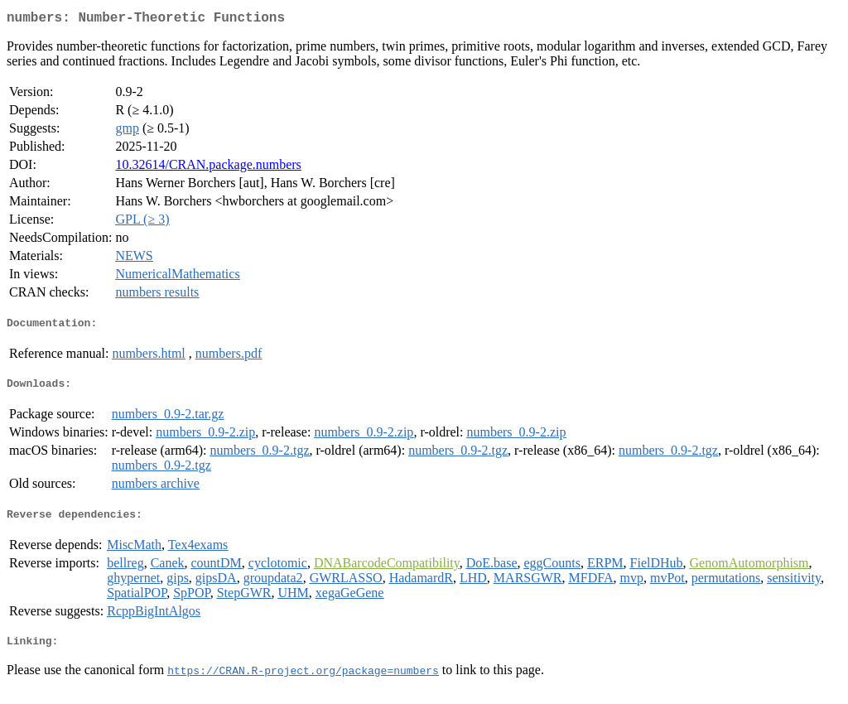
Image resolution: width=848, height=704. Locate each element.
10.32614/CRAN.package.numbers (208, 168)
